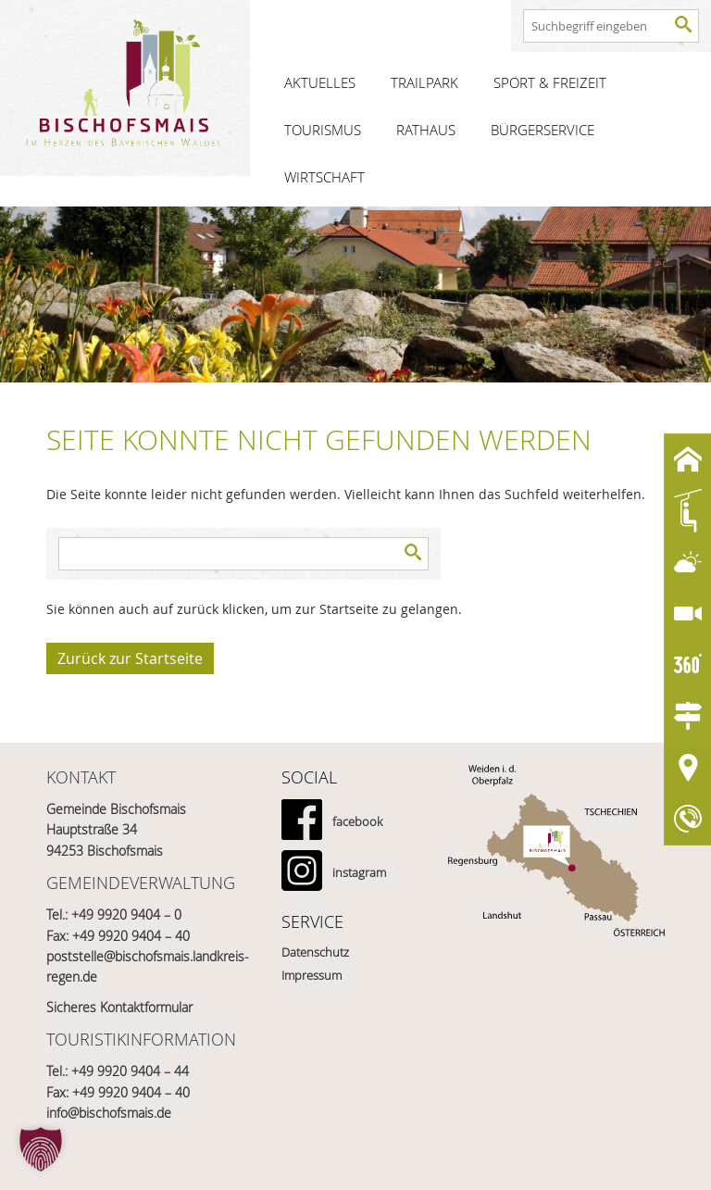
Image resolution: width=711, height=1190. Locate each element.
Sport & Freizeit (549, 82)
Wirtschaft (324, 177)
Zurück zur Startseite (130, 658)
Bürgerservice (542, 129)
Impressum (311, 975)
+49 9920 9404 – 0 (126, 914)
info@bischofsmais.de (108, 1112)
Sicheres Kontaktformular (119, 1007)
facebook (357, 821)
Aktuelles (320, 82)
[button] (40, 1149)
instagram (359, 872)
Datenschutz (315, 952)
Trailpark (424, 82)
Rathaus (425, 129)
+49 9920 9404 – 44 (130, 1071)
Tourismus (322, 129)
